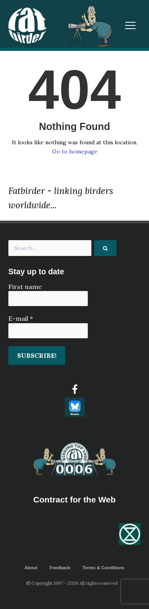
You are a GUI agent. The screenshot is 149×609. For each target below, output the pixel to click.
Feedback (60, 567)
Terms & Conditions (103, 567)
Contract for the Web (74, 499)
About (31, 567)
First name (25, 287)
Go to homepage (74, 151)
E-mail (20, 318)
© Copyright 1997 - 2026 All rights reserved (72, 583)
